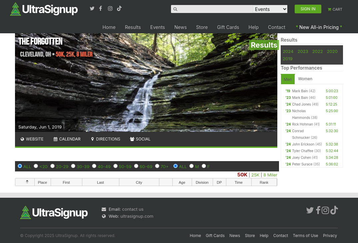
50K (242, 174)
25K (255, 174)
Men (288, 79)
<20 (43, 166)
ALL (27, 166)
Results (133, 27)
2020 (332, 51)
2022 (317, 51)
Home (108, 27)
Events (157, 27)
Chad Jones (301, 104)
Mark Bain (300, 91)
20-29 (62, 166)
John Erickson (303, 144)
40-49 (104, 166)
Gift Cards (228, 27)
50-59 (125, 166)
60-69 (146, 166)
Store (202, 27)
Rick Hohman (302, 124)
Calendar (67, 138)
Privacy (330, 235)
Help (254, 27)
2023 (303, 51)
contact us (132, 209)
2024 (288, 51)
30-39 (83, 166)
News (180, 27)
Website (32, 138)
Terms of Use (305, 235)
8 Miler (270, 174)
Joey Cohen (301, 157)
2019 (287, 58)
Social (140, 138)
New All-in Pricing (319, 27)
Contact (276, 27)
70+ (165, 166)
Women (305, 78)
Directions (105, 138)
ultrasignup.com (136, 216)
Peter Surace (302, 164)
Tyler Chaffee (302, 151)
